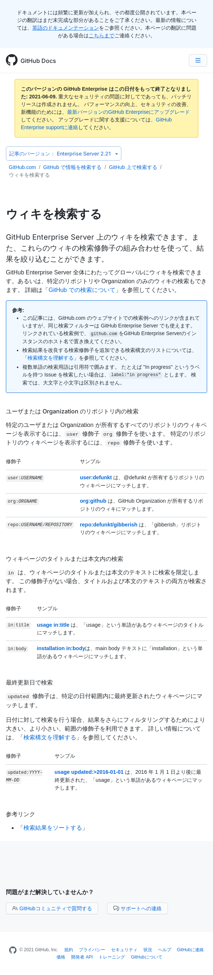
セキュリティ (124, 949)
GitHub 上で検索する (133, 167)
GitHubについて (146, 957)
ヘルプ (164, 949)
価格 (60, 957)
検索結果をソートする (52, 828)
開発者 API (82, 957)
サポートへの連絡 (137, 908)
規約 (68, 949)
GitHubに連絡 (190, 949)
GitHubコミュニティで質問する (52, 908)
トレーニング (112, 957)
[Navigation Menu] (198, 60)
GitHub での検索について (81, 290)
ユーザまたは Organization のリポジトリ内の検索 (72, 411)
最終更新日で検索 (29, 682)
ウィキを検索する (29, 175)
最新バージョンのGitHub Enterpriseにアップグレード (128, 112)
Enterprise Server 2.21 (63, 153)
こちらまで (101, 35)
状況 (147, 949)
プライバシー (92, 949)
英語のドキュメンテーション (65, 28)
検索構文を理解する (50, 358)
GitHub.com (22, 167)
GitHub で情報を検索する (72, 167)
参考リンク (20, 814)
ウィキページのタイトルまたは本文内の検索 (64, 558)
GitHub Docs (38, 60)
